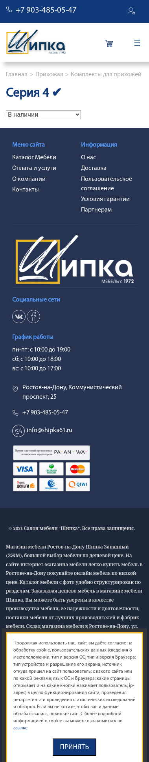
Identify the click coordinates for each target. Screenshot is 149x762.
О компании (29, 179)
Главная (17, 75)
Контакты (25, 190)
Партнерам (96, 210)
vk (19, 316)
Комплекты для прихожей (106, 75)
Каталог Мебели (34, 158)
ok (33, 316)
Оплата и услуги (34, 168)
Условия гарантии (105, 199)
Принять (74, 747)
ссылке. (20, 728)
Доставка (94, 168)
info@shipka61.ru (49, 430)
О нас (88, 158)
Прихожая (49, 75)
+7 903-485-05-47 (46, 10)
